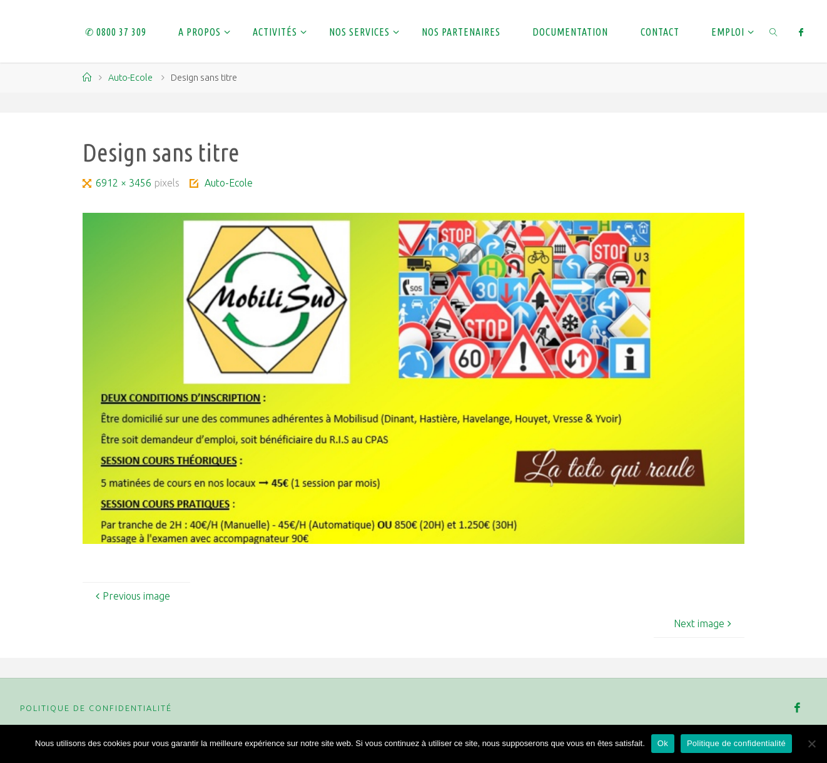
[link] (773, 31)
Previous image (131, 596)
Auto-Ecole (130, 78)
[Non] (811, 743)
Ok (662, 743)
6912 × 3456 (125, 182)
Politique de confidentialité (96, 708)
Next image (704, 623)
